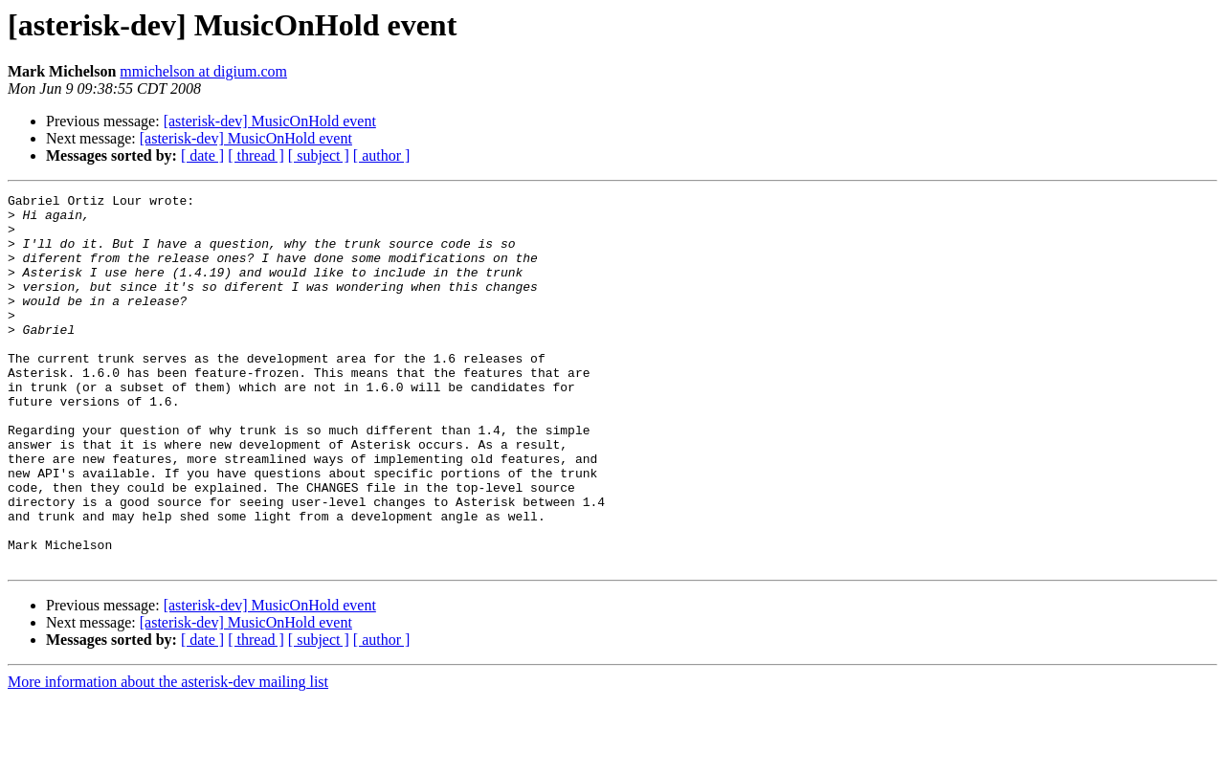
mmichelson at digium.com (203, 71)
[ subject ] (318, 155)
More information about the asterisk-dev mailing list (168, 756)
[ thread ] (256, 155)
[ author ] (382, 155)
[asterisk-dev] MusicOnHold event (270, 121)
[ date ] (202, 155)
